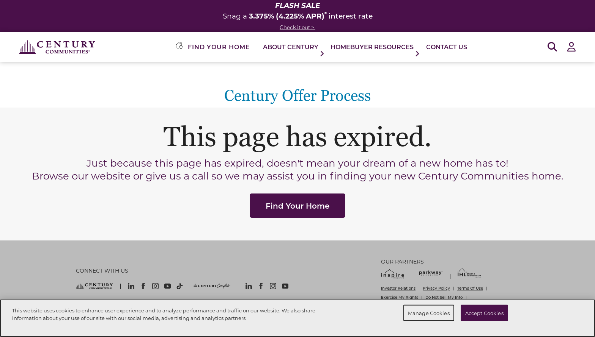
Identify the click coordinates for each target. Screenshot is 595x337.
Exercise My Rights (399, 297)
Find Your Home (297, 206)
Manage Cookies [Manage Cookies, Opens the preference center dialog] (429, 312)
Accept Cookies (484, 312)
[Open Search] (552, 47)
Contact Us (446, 47)
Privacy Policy (436, 288)
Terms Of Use (470, 288)
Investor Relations (398, 288)
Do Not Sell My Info (444, 297)
